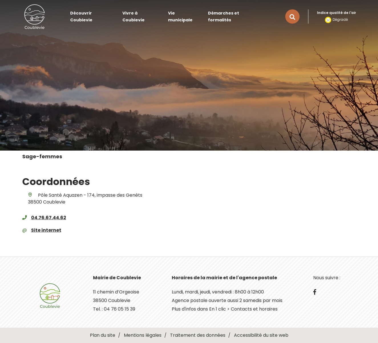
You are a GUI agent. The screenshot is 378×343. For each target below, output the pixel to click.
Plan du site (102, 335)
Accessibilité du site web (261, 335)
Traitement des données (197, 335)
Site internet (46, 230)
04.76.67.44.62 (48, 217)
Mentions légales (142, 335)
